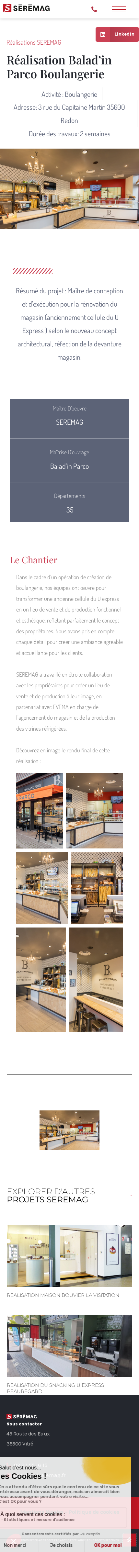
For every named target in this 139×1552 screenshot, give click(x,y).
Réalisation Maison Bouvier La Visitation (63, 1295)
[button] (39, 811)
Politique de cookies (94, 1512)
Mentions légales (42, 1512)
